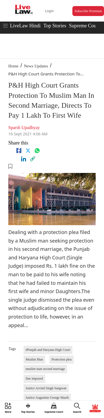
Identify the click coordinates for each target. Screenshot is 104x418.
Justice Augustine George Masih (47, 397)
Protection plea (62, 359)
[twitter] (28, 150)
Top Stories (54, 25)
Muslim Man (34, 359)
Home (13, 66)
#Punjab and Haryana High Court (48, 350)
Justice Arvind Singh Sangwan (46, 388)
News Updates (36, 66)
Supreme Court (84, 25)
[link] (32, 158)
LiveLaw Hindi (25, 25)
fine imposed (34, 378)
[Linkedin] (23, 158)
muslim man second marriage (45, 369)
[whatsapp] (37, 150)
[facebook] (18, 150)
